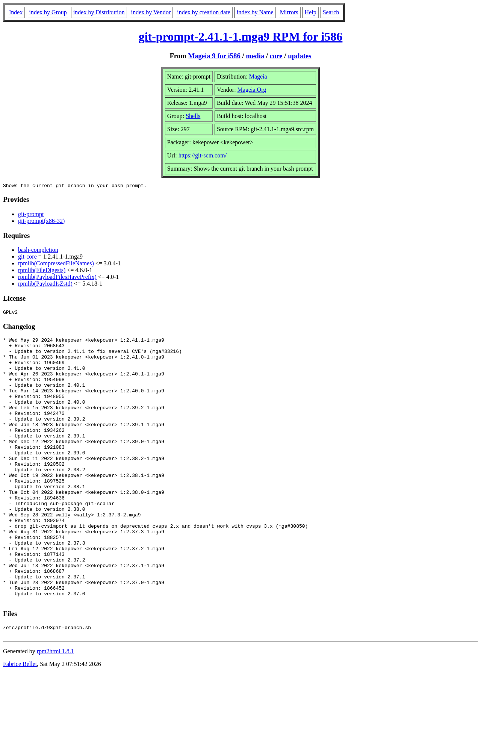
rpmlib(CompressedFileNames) (56, 264)
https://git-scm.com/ (202, 155)
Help (310, 12)
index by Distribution (99, 12)
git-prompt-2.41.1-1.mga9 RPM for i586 (241, 36)
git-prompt (31, 215)
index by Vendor (151, 12)
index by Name (255, 12)
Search (331, 12)
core (276, 56)
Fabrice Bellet (20, 721)
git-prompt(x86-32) (41, 222)
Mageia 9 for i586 (214, 56)
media (255, 56)
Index (16, 12)
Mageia (258, 76)
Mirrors (289, 12)
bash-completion (38, 251)
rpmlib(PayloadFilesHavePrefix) (57, 278)
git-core (27, 257)
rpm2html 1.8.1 (55, 708)
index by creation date (203, 12)
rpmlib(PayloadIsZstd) (45, 285)
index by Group (48, 12)
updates (299, 56)
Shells (193, 116)
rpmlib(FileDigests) (41, 271)
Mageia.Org (251, 89)
